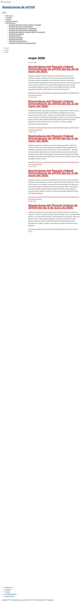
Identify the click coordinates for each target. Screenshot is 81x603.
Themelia (50, 600)
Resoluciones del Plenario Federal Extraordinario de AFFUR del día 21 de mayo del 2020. (53, 138)
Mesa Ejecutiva (11, 23)
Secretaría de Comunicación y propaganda (23, 30)
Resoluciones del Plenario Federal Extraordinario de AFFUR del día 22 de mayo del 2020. (53, 104)
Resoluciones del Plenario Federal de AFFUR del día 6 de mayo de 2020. (52, 206)
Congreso (9, 17)
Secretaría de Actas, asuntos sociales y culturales (25, 25)
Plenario (8, 19)
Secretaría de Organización (18, 41)
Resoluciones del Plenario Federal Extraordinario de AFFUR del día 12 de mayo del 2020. (53, 173)
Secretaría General (15, 36)
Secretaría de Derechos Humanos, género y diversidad (27, 32)
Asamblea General (12, 21)
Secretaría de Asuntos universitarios (21, 26)
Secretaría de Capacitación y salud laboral (22, 28)
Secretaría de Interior (16, 39)
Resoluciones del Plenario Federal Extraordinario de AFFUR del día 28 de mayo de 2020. (53, 69)
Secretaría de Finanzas (16, 34)
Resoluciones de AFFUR (20, 600)
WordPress (40, 600)
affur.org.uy (9, 16)
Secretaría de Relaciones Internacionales (22, 43)
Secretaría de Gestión (16, 37)
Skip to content (6, 2)
